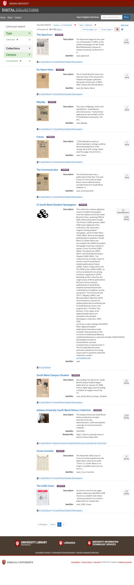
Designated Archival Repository (63, 552)
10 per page (107, 29)
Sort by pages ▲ (89, 29)
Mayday (41, 102)
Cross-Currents (45, 451)
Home (2, 17)
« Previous (42, 524)
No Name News (45, 69)
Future (40, 136)
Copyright (96, 562)
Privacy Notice (86, 562)
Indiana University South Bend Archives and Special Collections (79, 443)
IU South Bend (45, 62)
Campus (11, 54)
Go (126, 17)
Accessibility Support (43, 552)
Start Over (125, 25)
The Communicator (47, 169)
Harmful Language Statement (88, 552)
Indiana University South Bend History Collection (64, 410)
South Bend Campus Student (53, 375)
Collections (13, 48)
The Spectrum (44, 34)
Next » (59, 29)
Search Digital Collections (88, 17)
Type (9, 33)
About (10, 17)
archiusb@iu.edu (83, 358)
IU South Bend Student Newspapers (67, 62)
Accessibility (75, 562)
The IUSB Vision (45, 485)
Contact (18, 17)
